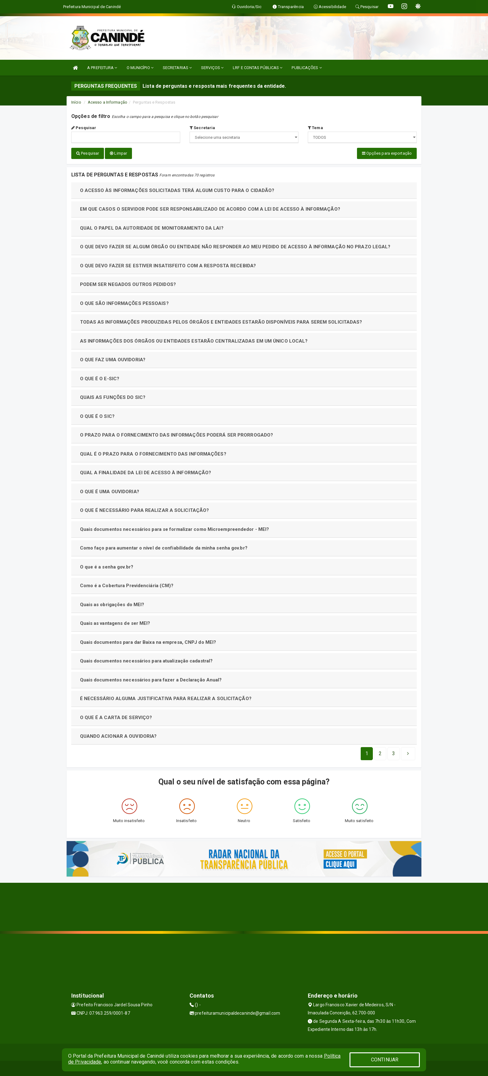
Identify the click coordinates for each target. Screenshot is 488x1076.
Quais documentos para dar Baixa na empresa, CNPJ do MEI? (148, 642)
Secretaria (202, 127)
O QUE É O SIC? (97, 416)
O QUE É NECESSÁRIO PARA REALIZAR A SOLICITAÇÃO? (144, 510)
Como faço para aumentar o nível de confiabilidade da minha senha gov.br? (163, 547)
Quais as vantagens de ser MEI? (115, 623)
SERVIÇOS (212, 67)
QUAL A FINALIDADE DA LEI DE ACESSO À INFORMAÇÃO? (145, 472)
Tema (315, 127)
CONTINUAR (384, 1060)
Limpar (118, 153)
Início (76, 102)
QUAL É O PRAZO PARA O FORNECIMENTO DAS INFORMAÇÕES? (153, 453)
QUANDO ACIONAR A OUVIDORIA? (118, 736)
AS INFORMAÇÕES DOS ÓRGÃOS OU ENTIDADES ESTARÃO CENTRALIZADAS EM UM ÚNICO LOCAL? (194, 341)
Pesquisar (83, 127)
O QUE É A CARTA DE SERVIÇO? (116, 717)
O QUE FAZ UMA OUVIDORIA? (112, 359)
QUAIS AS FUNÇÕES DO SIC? (112, 397)
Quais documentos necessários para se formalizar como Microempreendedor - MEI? (174, 529)
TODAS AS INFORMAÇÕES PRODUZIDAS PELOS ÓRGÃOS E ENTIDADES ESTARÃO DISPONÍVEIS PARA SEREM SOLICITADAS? (221, 322)
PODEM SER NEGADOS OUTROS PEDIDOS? (128, 284)
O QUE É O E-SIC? (100, 378)
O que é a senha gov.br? (106, 566)
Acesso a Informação (107, 102)
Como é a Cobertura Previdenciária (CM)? (127, 585)
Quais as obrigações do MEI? (112, 604)
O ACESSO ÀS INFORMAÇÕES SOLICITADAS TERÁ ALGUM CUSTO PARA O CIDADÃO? (177, 190)
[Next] (393, 753)
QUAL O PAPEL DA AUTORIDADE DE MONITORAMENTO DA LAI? (151, 228)
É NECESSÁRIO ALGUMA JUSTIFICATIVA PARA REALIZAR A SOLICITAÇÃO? (165, 698)
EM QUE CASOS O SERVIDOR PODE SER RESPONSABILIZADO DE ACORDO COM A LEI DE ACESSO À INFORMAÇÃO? (210, 209)
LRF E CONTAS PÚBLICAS (257, 67)
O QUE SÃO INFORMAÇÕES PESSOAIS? (124, 303)
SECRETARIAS (177, 67)
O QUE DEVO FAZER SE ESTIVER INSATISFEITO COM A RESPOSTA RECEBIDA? (168, 265)
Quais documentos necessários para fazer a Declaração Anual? (151, 679)
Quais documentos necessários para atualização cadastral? (146, 660)
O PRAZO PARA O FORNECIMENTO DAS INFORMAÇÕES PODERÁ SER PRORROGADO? (176, 434)
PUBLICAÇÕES (306, 67)
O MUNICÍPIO (140, 67)
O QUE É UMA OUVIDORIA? (109, 491)
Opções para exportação (387, 153)
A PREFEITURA (102, 67)
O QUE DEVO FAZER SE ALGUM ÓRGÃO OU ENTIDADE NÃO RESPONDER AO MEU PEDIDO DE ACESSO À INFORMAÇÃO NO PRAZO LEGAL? (235, 246)
